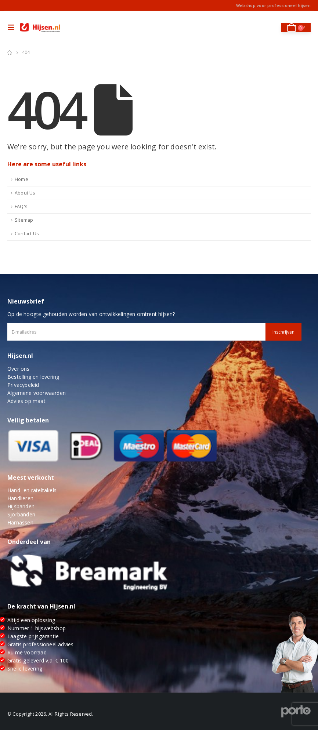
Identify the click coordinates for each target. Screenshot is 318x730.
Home (21, 179)
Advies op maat (26, 400)
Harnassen (20, 522)
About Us (25, 193)
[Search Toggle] (270, 27)
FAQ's (21, 206)
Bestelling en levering (33, 376)
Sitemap (24, 220)
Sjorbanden (21, 514)
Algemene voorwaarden (36, 392)
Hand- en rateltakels (32, 490)
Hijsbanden (21, 506)
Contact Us (27, 233)
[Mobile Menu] (12, 27)
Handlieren (20, 498)
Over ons (18, 368)
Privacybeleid (23, 384)
